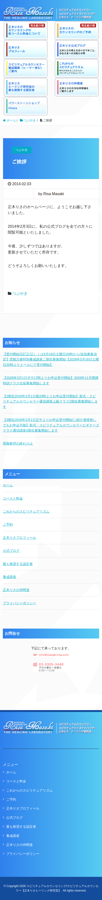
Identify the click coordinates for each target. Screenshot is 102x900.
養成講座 (9, 577)
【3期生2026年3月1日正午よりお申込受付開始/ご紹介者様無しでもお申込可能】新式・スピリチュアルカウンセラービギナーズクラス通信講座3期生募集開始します (51, 425)
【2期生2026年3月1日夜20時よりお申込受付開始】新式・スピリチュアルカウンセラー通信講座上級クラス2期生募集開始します (50, 401)
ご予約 (8, 524)
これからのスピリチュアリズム (26, 511)
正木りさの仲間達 (16, 590)
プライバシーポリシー (19, 603)
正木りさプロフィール (19, 538)
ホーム (8, 485)
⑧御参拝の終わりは (18, 443)
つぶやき (20, 293)
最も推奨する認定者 (18, 564)
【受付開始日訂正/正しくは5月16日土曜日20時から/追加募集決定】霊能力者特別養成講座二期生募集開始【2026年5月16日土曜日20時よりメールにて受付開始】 (51, 359)
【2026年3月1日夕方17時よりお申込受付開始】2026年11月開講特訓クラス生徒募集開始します (50, 380)
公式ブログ (11, 551)
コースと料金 (13, 498)
